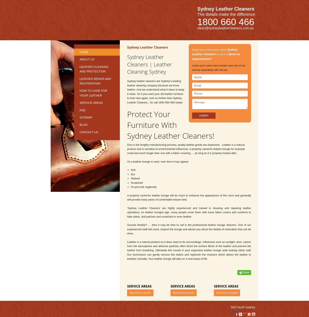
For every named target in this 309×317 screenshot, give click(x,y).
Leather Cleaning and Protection (94, 69)
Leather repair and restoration (95, 81)
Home (84, 52)
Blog (84, 124)
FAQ (82, 110)
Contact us (89, 132)
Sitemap (86, 117)
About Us (87, 59)
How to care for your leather (93, 93)
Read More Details (140, 293)
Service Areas (91, 102)
